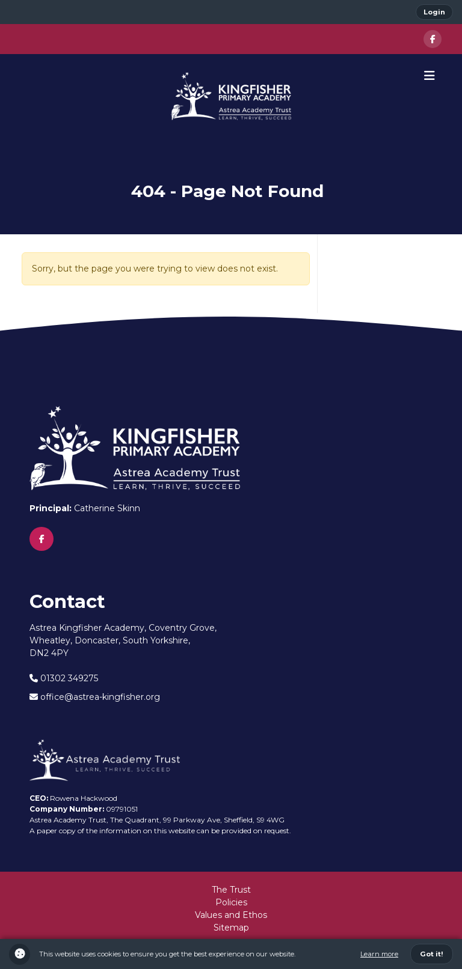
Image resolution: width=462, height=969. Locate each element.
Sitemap (231, 927)
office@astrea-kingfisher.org (94, 696)
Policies (231, 902)
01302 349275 (63, 678)
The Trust (231, 889)
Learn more (379, 954)
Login (434, 12)
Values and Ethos (231, 915)
